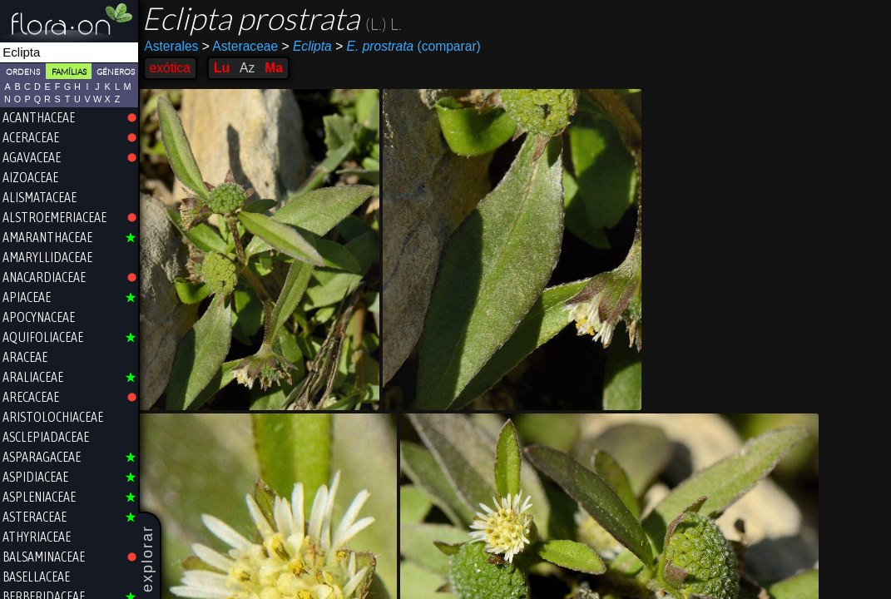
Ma (276, 68)
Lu (223, 68)
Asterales (173, 46)
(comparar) (410, 46)
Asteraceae (242, 46)
